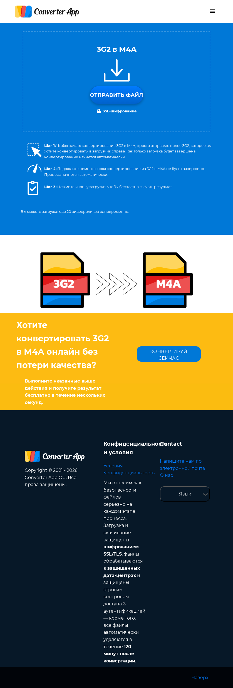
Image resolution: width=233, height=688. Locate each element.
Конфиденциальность (129, 472)
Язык (185, 494)
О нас (166, 475)
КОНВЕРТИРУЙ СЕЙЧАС (168, 355)
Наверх (199, 677)
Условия (113, 465)
